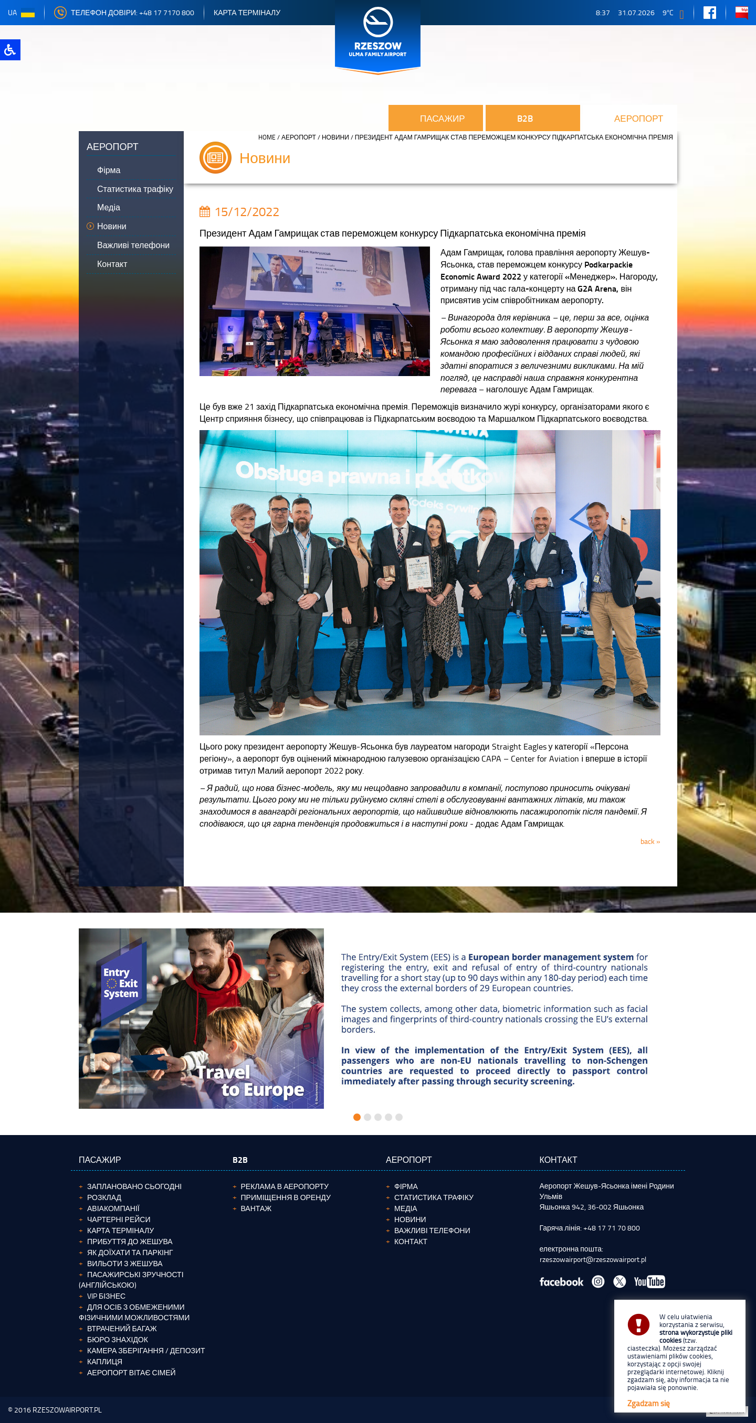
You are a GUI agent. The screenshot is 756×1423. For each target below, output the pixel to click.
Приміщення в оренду (286, 1197)
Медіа (405, 1208)
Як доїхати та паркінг (130, 1252)
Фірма (406, 1186)
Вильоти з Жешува (125, 1263)
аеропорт (298, 137)
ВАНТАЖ (256, 1208)
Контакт (410, 1241)
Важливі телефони (432, 1230)
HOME (267, 137)
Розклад (104, 1197)
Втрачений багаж (122, 1328)
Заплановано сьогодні (134, 1186)
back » (650, 841)
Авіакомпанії (113, 1208)
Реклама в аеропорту (285, 1186)
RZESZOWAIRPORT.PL (67, 1410)
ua (21, 12)
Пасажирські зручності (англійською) (131, 1279)
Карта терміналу (247, 12)
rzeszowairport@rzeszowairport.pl (593, 1259)
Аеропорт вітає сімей (131, 1372)
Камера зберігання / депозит (146, 1350)
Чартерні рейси (119, 1219)
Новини (335, 137)
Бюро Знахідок (117, 1339)
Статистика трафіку (434, 1197)
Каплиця (104, 1361)
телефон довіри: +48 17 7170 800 (124, 12)
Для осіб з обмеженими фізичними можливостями (134, 1312)
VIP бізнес (106, 1296)
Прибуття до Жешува (130, 1241)
